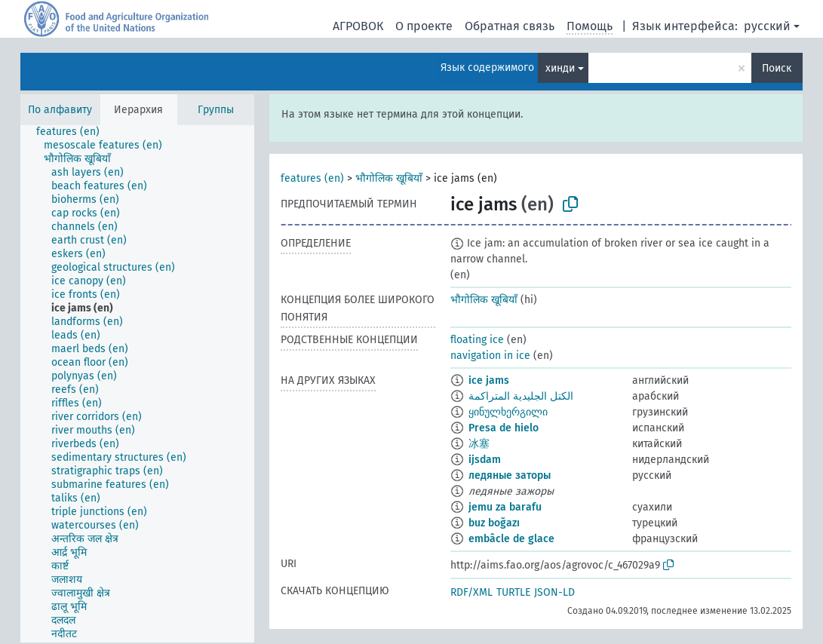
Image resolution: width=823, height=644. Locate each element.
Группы (216, 109)
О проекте (424, 26)
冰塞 (479, 443)
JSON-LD (554, 592)
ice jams (488, 380)
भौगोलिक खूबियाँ (388, 178)
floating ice (477, 339)
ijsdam (484, 459)
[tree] (137, 383)
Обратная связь (509, 26)
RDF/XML (471, 592)
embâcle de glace (511, 538)
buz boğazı (494, 523)
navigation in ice (490, 355)
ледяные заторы (509, 475)
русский (767, 26)
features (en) (312, 178)
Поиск (776, 68)
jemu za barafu (505, 507)
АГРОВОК (358, 26)
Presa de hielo (503, 428)
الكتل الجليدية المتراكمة (520, 396)
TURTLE (513, 592)
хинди (560, 68)
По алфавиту (60, 109)
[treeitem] (74, 132)
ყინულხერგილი (508, 412)
